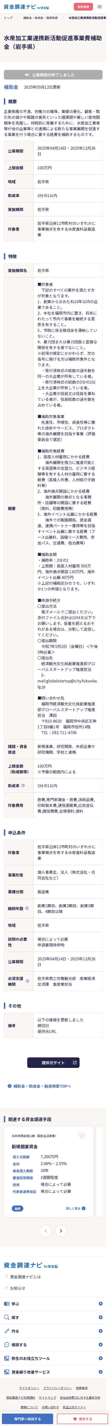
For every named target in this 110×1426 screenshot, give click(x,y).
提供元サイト (53, 1062)
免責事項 (81, 1388)
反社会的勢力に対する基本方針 (80, 1397)
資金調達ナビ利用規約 (20, 1397)
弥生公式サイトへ (74, 1407)
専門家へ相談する (27, 1418)
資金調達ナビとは (25, 1276)
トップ (8, 18)
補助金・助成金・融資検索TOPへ (42, 1086)
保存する (85, 1418)
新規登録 (83, 7)
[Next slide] (61, 1231)
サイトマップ (47, 1397)
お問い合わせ (50, 1407)
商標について (29, 1407)
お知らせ (17, 1288)
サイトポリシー (29, 1388)
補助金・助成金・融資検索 (40, 18)
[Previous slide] (45, 1231)
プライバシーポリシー (57, 1388)
